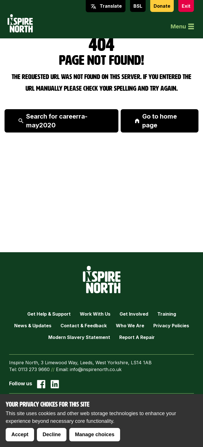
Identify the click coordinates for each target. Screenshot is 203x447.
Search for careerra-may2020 (53, 121)
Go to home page (155, 121)
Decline (52, 434)
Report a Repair (137, 337)
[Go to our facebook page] (41, 384)
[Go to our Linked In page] (54, 384)
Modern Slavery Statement (79, 337)
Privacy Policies (171, 325)
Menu (182, 26)
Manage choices (94, 434)
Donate (162, 6)
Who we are (130, 325)
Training (166, 314)
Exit (186, 6)
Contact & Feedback (83, 325)
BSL (137, 6)
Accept (19, 434)
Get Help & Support (49, 314)
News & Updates (32, 325)
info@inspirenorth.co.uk (96, 369)
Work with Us (95, 314)
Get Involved (134, 314)
